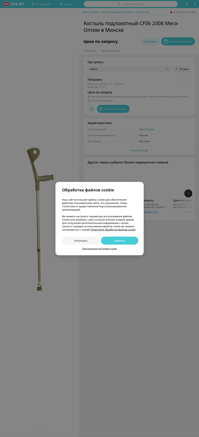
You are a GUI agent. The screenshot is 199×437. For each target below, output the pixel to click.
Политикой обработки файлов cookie (113, 229)
